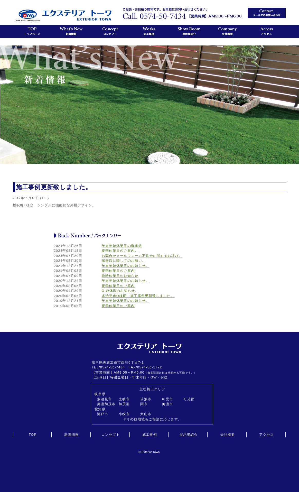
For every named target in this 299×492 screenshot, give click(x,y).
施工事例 (149, 435)
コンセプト (110, 435)
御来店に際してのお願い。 (124, 261)
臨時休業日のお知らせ (120, 276)
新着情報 (71, 435)
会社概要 (227, 435)
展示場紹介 (189, 435)
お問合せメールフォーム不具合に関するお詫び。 (142, 256)
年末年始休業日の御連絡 (122, 246)
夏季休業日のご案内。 (120, 251)
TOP (32, 435)
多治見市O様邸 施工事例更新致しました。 (138, 296)
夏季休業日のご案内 (118, 271)
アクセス (266, 435)
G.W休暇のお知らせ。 (120, 291)
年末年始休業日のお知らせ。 (126, 266)
